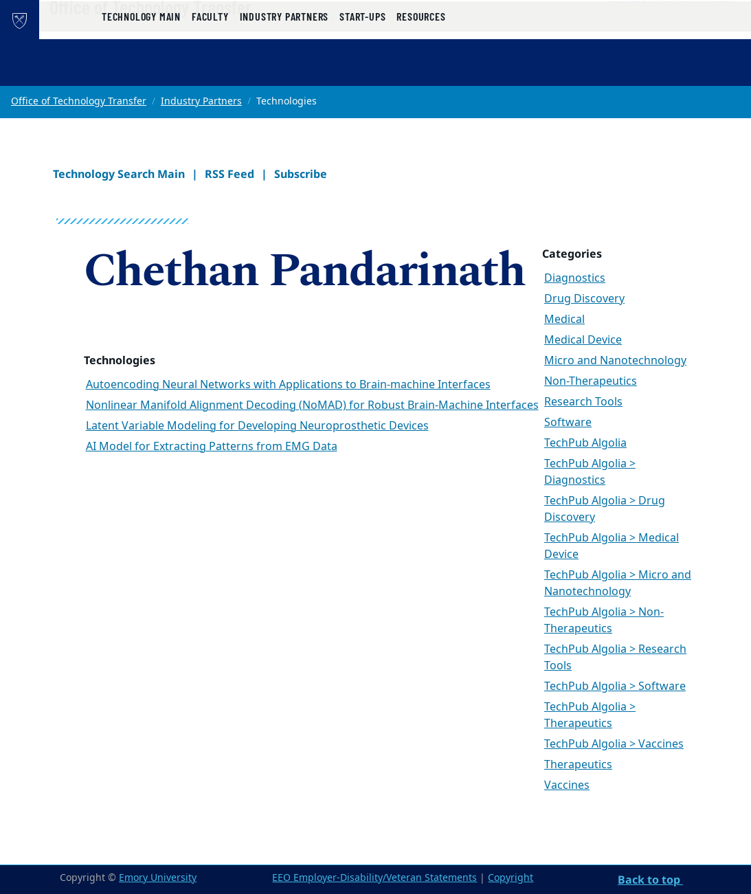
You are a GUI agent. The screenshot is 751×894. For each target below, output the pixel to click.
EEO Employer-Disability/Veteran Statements (374, 878)
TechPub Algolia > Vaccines (614, 744)
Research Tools (583, 402)
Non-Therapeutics (590, 381)
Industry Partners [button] (284, 70)
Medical (564, 319)
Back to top (650, 879)
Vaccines (567, 785)
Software (568, 422)
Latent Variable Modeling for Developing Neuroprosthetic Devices (257, 426)
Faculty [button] (210, 70)
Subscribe (300, 173)
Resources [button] (420, 70)
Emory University (158, 878)
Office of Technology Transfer (197, 35)
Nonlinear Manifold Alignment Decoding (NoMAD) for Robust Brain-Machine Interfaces (312, 405)
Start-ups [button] (362, 70)
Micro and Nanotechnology (615, 361)
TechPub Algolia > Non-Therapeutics (604, 620)
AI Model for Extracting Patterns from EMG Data (211, 446)
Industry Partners (201, 101)
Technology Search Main (119, 173)
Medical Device (583, 340)
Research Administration (671, 28)
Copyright (510, 878)
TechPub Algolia (585, 443)
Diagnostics (574, 278)
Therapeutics (578, 765)
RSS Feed (229, 173)
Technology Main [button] (141, 70)
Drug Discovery (584, 299)
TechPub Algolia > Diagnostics (590, 472)
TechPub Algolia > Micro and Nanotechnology (617, 583)
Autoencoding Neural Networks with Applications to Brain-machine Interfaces (288, 385)
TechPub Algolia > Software (615, 686)
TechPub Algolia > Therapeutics (590, 715)
